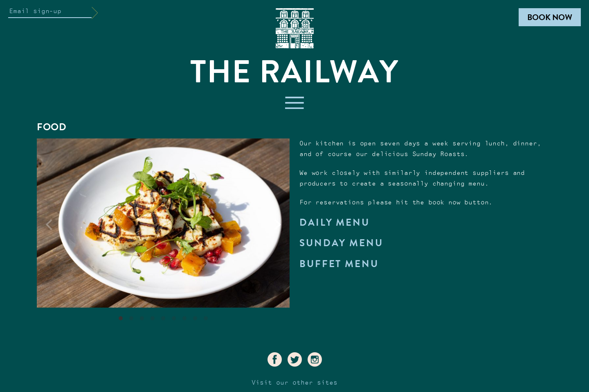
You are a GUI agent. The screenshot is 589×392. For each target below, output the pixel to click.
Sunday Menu (341, 243)
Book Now (549, 17)
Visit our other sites (294, 382)
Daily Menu (334, 222)
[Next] (277, 225)
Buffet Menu (339, 263)
